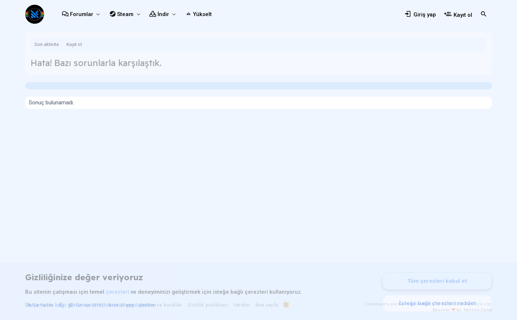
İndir (163, 14)
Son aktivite (46, 44)
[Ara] (484, 14)
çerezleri (117, 292)
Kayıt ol (74, 44)
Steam (125, 14)
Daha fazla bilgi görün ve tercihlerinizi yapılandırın (90, 305)
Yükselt (202, 14)
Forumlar (81, 14)
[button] (98, 14)
